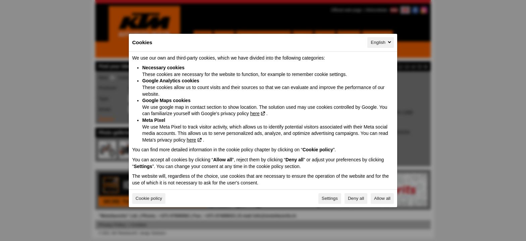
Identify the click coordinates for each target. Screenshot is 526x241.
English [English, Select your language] (381, 42)
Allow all (382, 198)
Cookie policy (149, 198)
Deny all (356, 198)
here (255, 113)
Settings (330, 198)
